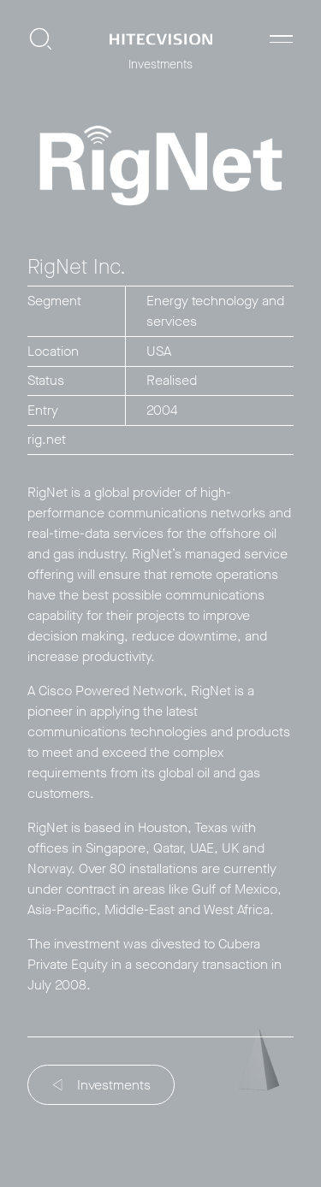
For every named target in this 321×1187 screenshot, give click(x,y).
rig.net (46, 439)
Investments (102, 1085)
